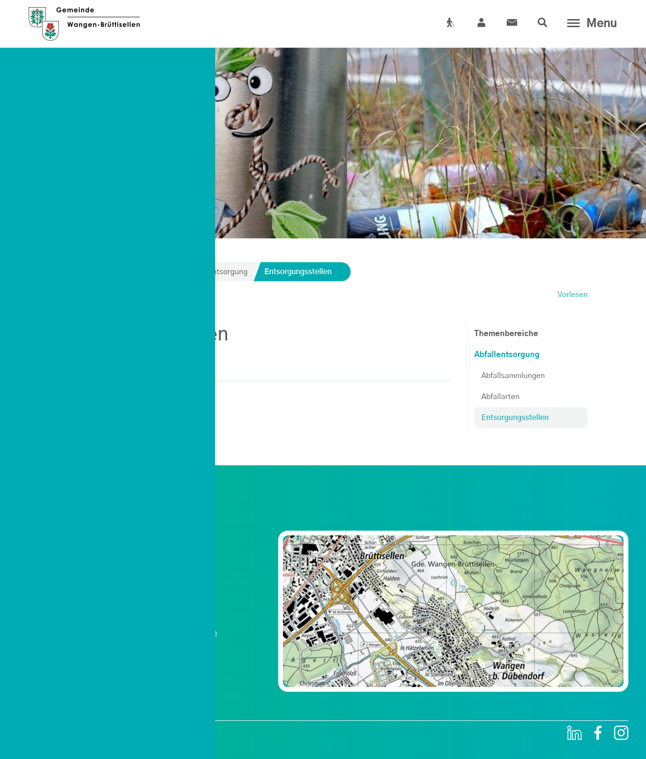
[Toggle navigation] (590, 23)
